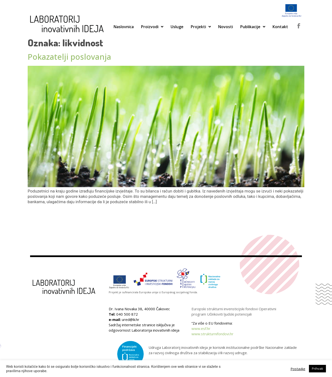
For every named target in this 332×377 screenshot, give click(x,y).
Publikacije (252, 26)
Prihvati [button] (317, 368)
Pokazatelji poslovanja (69, 56)
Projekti (201, 26)
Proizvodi (152, 26)
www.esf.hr (200, 328)
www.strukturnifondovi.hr (212, 333)
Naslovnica (124, 26)
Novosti (225, 26)
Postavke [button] (297, 369)
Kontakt (280, 26)
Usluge (177, 26)
